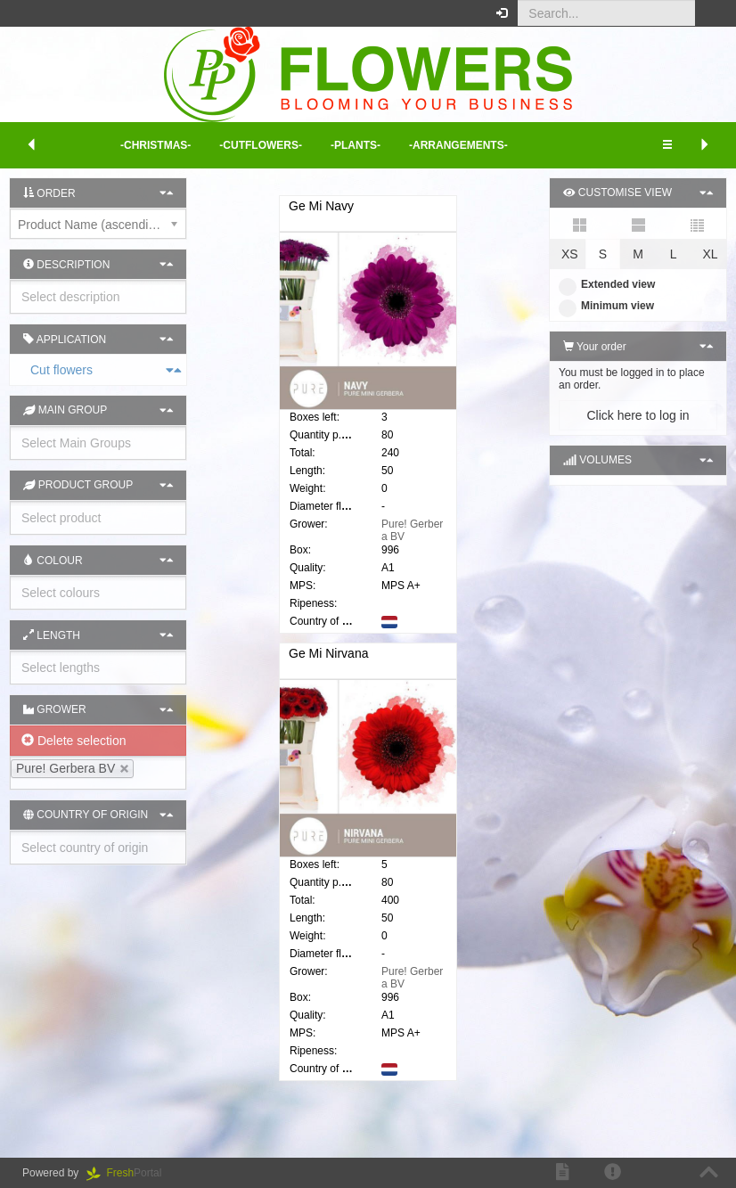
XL (709, 254)
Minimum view (606, 305)
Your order (594, 346)
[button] (709, 13)
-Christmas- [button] (155, 145)
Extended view (607, 284)
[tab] (98, 370)
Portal (130, 1173)
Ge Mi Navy (321, 206)
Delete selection (74, 740)
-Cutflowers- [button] (260, 145)
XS (569, 254)
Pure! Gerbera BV (412, 530)
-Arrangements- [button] (458, 145)
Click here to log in (637, 415)
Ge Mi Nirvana (328, 661)
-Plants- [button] (355, 145)
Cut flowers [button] (19, 370)
